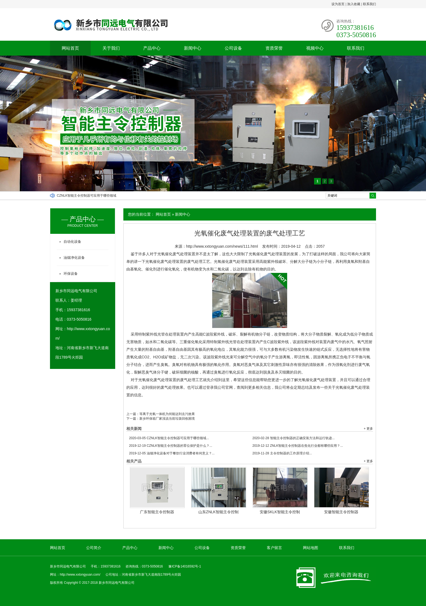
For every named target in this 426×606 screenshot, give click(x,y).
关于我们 (111, 48)
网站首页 (70, 48)
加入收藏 (353, 4)
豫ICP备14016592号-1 (184, 566)
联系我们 (369, 4)
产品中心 (152, 48)
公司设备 (233, 48)
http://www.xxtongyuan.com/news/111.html (222, 246)
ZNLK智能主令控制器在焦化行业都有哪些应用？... (297, 446)
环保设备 (71, 274)
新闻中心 (192, 48)
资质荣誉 (274, 48)
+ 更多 (368, 428)
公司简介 (93, 548)
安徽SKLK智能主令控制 (280, 512)
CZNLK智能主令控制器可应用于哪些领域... (169, 438)
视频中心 (315, 48)
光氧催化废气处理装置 (164, 261)
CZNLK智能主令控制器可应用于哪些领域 (86, 195)
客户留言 (274, 548)
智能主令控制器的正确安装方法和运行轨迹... (293, 438)
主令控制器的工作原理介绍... (282, 453)
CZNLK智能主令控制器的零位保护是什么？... (170, 446)
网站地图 (310, 548)
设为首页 (337, 4)
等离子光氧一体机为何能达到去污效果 (167, 414)
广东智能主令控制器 (157, 512)
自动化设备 (72, 242)
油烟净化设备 (74, 258)
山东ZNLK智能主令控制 (218, 512)
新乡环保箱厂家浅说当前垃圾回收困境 (167, 418)
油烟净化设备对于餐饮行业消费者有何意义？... (172, 453)
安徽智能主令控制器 (341, 512)
